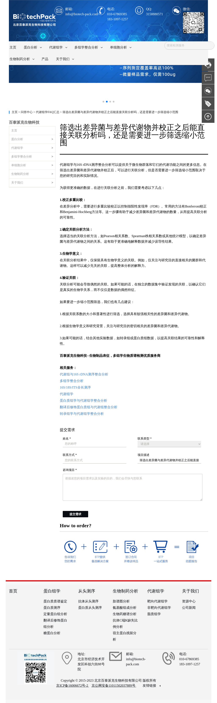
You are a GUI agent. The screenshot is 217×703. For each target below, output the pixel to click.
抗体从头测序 (88, 601)
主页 (15, 112)
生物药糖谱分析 (124, 614)
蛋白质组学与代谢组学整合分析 (83, 400)
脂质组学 (154, 614)
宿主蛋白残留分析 (124, 636)
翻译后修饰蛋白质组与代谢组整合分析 (88, 407)
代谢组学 (17, 147)
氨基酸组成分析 (124, 607)
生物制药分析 (20, 174)
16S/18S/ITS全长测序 (75, 387)
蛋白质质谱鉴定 (55, 601)
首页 (13, 591)
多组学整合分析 (21, 156)
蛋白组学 (51, 591)
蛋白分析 (17, 139)
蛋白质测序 (51, 607)
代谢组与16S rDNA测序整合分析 (84, 374)
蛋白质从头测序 (90, 607)
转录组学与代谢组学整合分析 (82, 413)
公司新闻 (189, 607)
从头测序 (86, 591)
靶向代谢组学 (157, 601)
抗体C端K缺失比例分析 (125, 623)
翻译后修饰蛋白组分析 (55, 623)
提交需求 (75, 514)
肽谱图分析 (121, 601)
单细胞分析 (18, 165)
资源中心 (189, 601)
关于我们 (17, 182)
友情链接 (151, 685)
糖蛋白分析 (51, 633)
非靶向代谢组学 (159, 607)
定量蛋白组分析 (55, 614)
